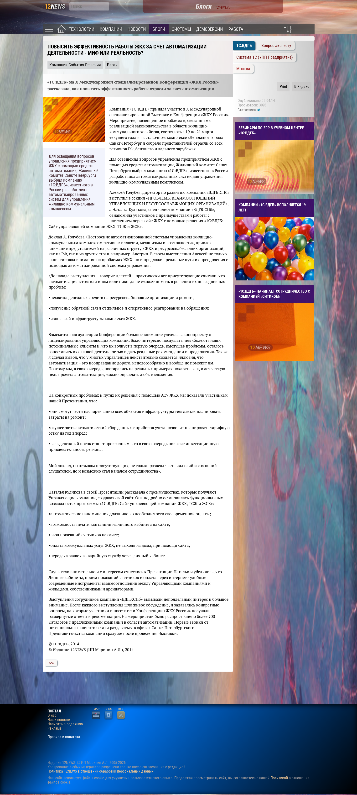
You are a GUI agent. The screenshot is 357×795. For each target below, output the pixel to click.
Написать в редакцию (65, 724)
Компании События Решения (75, 65)
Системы (181, 29)
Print (283, 86)
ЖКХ (51, 662)
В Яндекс (301, 86)
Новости (137, 29)
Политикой (279, 778)
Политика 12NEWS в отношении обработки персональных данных (100, 771)
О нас (51, 715)
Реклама (54, 728)
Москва (243, 68)
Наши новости (58, 720)
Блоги (158, 29)
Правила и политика (63, 737)
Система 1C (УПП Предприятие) (264, 57)
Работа (235, 29)
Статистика (249, 110)
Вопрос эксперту (276, 45)
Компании (111, 29)
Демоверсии (209, 29)
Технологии (81, 29)
